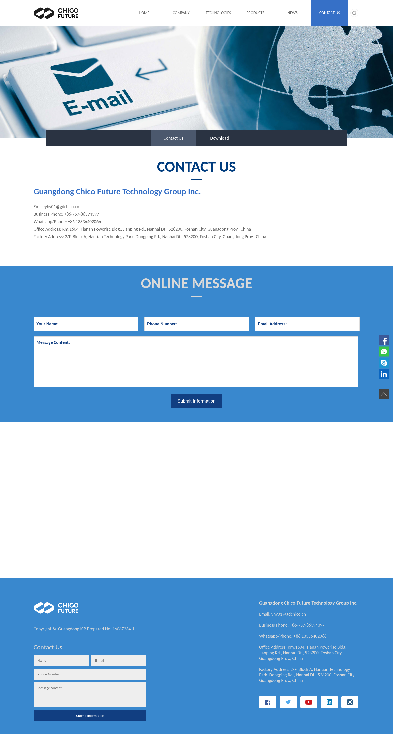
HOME (144, 12)
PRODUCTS (255, 12)
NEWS (292, 12)
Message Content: (196, 361)
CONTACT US (329, 12)
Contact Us (173, 138)
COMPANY (181, 12)
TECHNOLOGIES (218, 12)
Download (219, 138)
